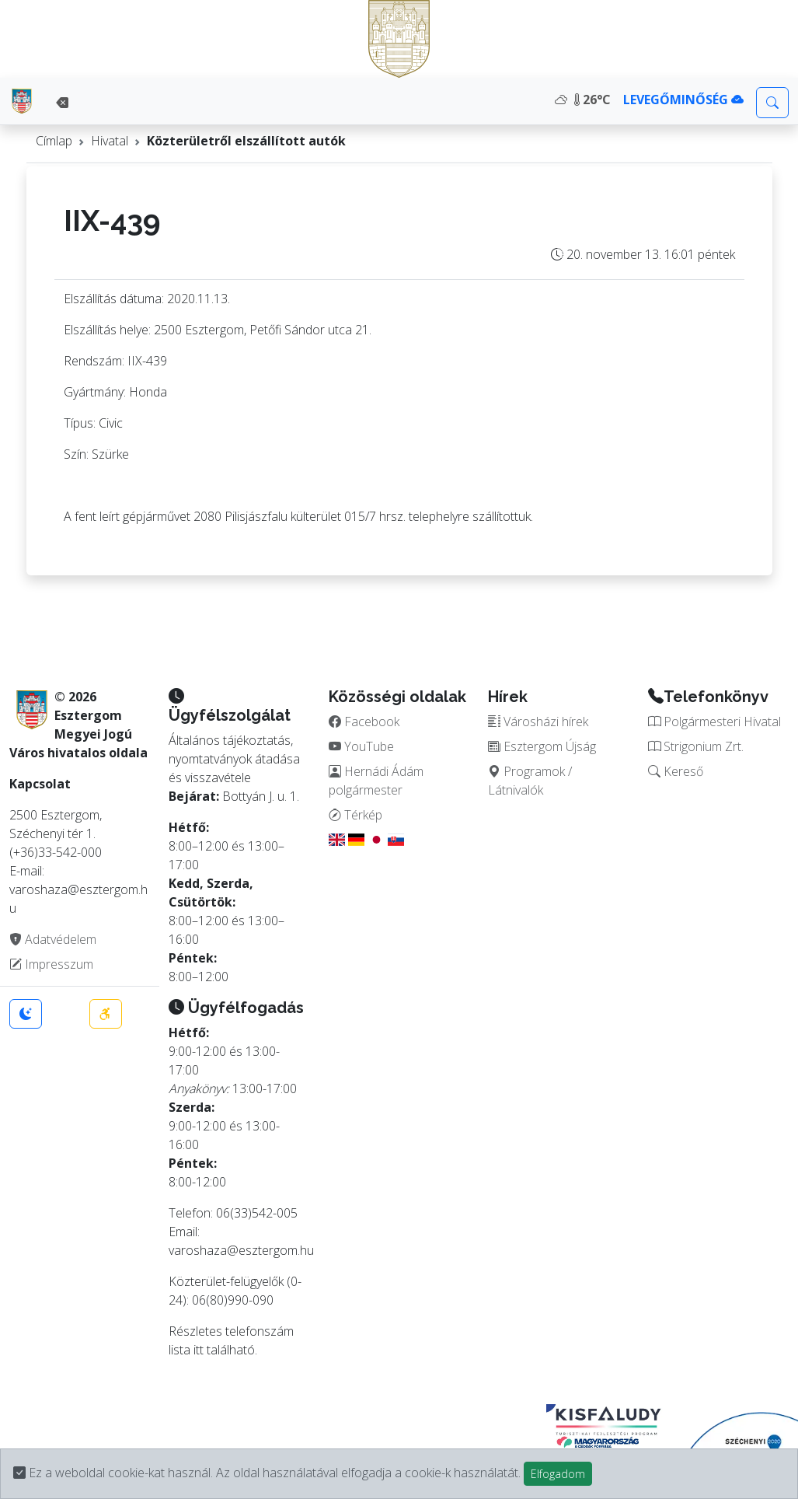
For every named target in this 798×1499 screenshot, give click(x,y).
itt (198, 1349)
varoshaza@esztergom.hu (241, 1250)
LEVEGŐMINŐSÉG (683, 99)
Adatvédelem (52, 939)
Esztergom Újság (542, 746)
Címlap (54, 140)
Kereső (675, 771)
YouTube (361, 746)
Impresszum (51, 964)
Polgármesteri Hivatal (714, 721)
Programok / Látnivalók (530, 780)
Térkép (355, 814)
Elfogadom (558, 1473)
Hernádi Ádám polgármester (376, 780)
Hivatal (109, 140)
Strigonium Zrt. (696, 746)
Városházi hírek (538, 721)
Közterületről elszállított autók (246, 140)
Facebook (364, 721)
